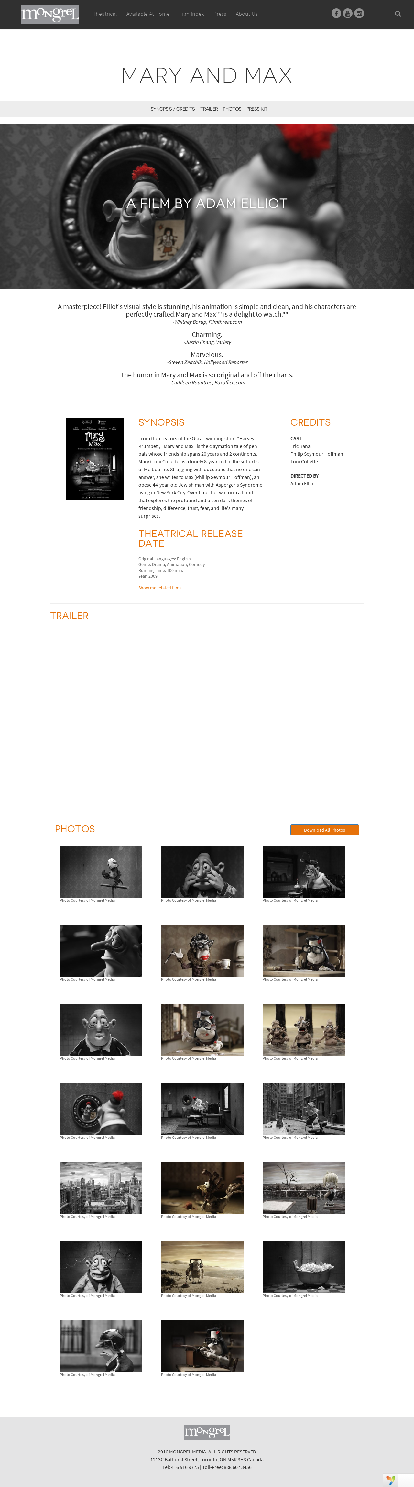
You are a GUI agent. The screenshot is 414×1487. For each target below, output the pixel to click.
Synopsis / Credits (173, 109)
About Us (246, 13)
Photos (232, 109)
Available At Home (148, 21)
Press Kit (256, 109)
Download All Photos (324, 830)
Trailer (209, 109)
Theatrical (105, 13)
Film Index (192, 13)
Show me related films (159, 588)
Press (219, 13)
